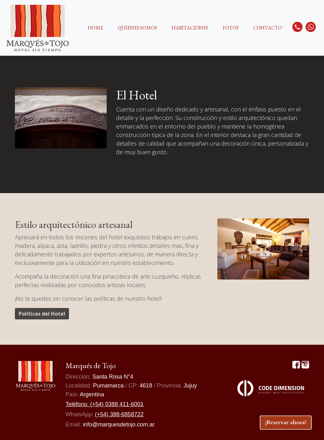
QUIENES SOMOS (137, 27)
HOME (95, 27)
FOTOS (231, 27)
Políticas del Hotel (42, 313)
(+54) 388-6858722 (119, 414)
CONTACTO (267, 27)
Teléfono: (77, 404)
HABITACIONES (189, 27)
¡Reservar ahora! (286, 422)
